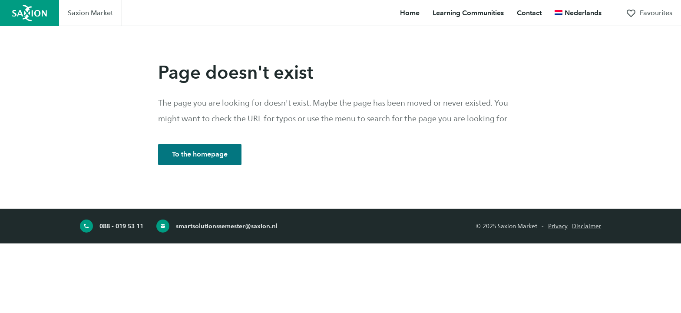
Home (410, 13)
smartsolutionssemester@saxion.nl (217, 226)
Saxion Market (90, 13)
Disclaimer (586, 226)
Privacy (558, 226)
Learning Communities (468, 13)
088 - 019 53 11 (111, 226)
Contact (529, 13)
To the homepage (200, 154)
